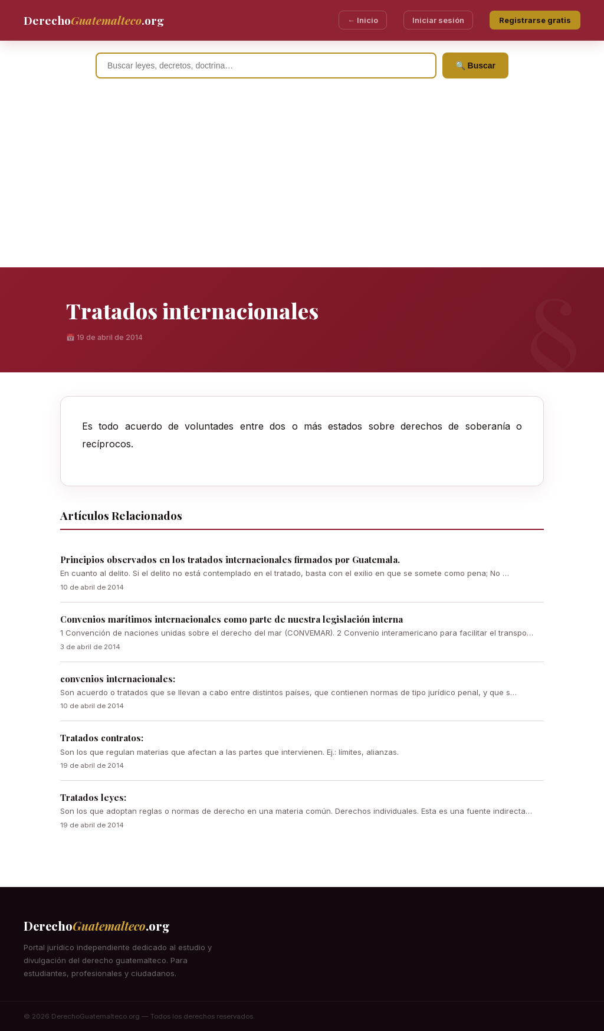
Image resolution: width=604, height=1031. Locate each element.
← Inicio (362, 20)
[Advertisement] (302, 178)
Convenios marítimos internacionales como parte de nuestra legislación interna (231, 619)
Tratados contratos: (101, 738)
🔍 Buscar (475, 65)
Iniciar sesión (438, 20)
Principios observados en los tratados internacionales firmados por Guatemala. (230, 559)
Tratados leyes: (93, 797)
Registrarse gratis (535, 20)
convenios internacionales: (117, 679)
